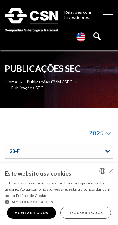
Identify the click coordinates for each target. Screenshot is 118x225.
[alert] (59, 194)
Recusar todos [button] (86, 212)
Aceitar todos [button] (31, 212)
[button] (59, 201)
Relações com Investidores (77, 14)
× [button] (111, 170)
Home (11, 81)
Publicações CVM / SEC (50, 81)
